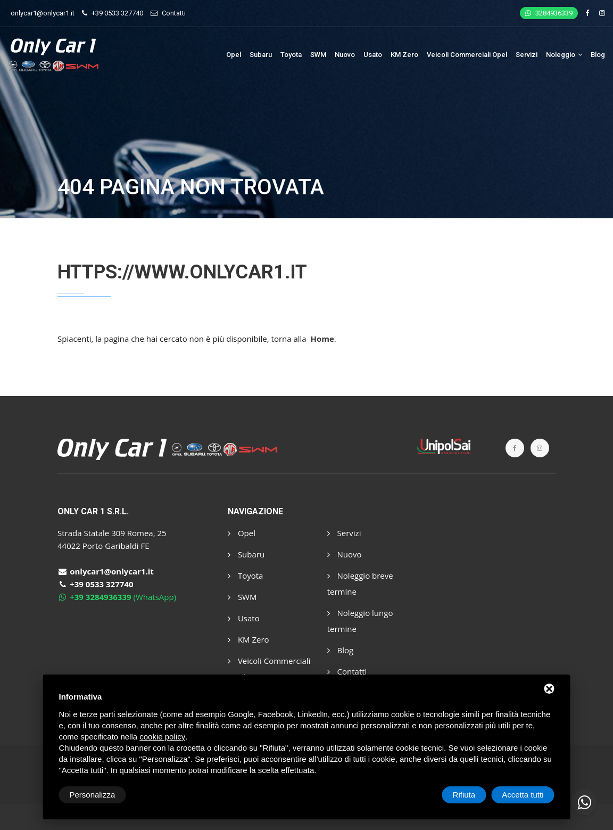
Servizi (526, 55)
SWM (318, 55)
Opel (233, 55)
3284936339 (549, 13)
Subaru (261, 55)
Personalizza (92, 794)
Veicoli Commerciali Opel (467, 55)
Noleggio (564, 55)
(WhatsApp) (116, 596)
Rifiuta (464, 794)
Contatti (174, 13)
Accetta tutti (522, 794)
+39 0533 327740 (117, 13)
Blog (598, 55)
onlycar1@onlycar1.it (42, 13)
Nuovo (345, 55)
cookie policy (162, 736)
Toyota (291, 55)
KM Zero (404, 55)
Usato (372, 55)
